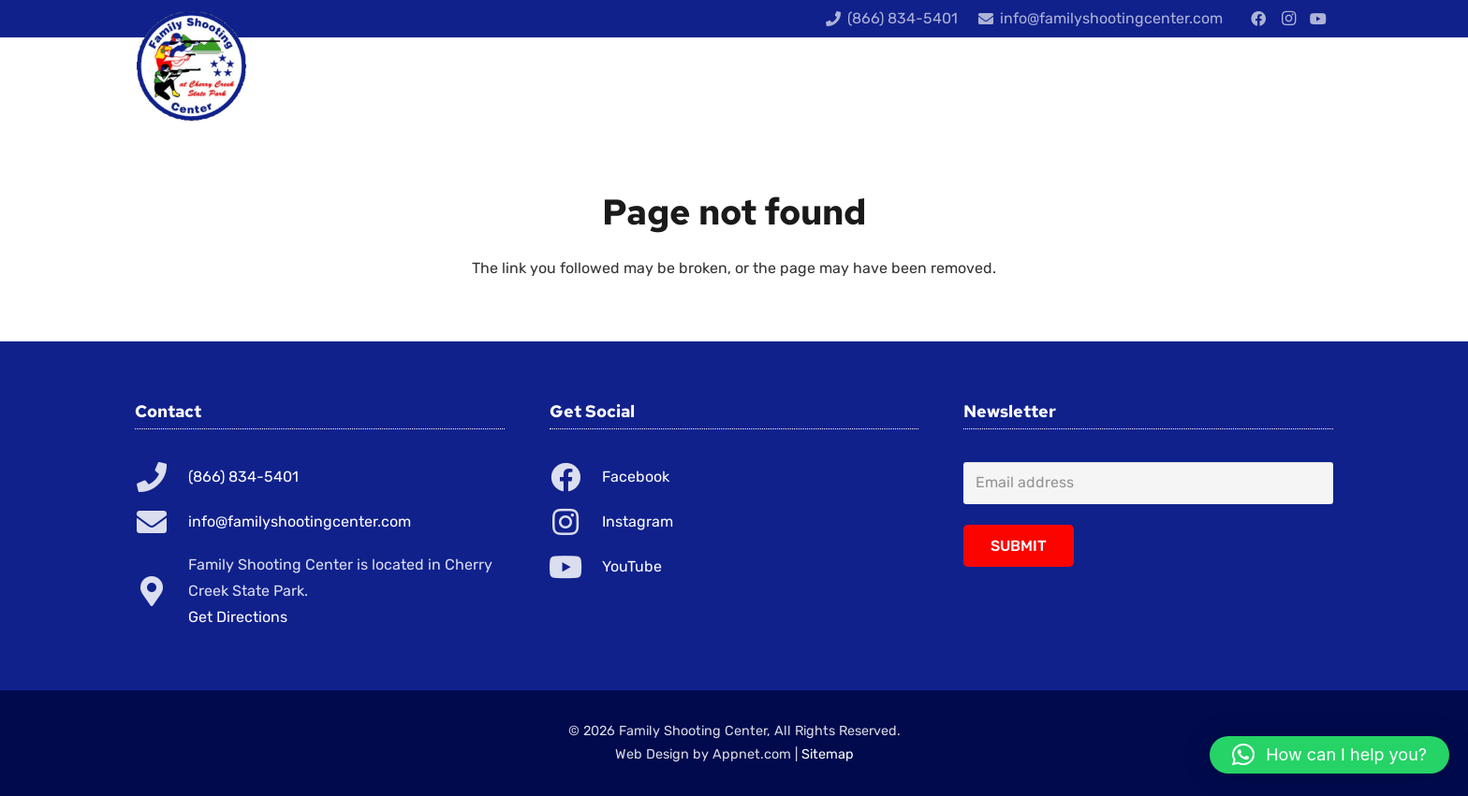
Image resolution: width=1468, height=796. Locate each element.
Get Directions (237, 617)
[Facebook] (1258, 19)
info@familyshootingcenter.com (299, 521)
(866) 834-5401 (243, 476)
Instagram (637, 521)
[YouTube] (1318, 19)
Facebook (635, 476)
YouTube (632, 566)
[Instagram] (1288, 19)
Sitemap (827, 754)
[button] (1329, 755)
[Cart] (1306, 84)
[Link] (191, 65)
